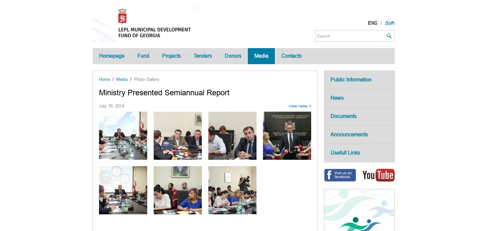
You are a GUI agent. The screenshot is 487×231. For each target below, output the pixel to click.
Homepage (111, 56)
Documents (343, 116)
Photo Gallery (146, 79)
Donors (233, 56)
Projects (171, 56)
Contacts (291, 56)
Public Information (351, 79)
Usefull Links (345, 153)
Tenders (203, 56)
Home (104, 79)
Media (261, 56)
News (337, 98)
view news (298, 106)
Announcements (349, 134)
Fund (143, 56)
